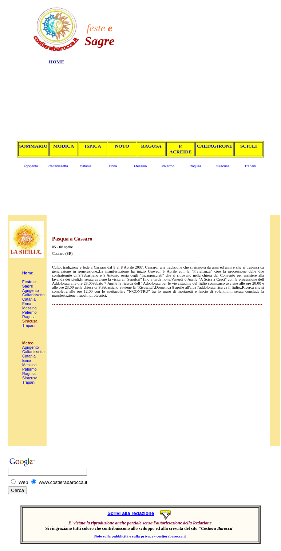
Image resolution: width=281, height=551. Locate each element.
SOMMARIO (33, 146)
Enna (113, 166)
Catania (85, 166)
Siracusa (222, 166)
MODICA (63, 146)
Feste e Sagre (29, 284)
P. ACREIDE (180, 149)
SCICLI (248, 146)
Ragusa (195, 166)
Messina (140, 166)
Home (27, 273)
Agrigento (31, 166)
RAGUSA (151, 146)
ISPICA (93, 146)
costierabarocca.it (171, 536)
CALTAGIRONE (215, 146)
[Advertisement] (199, 66)
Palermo (168, 166)
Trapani (250, 166)
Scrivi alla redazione (130, 513)
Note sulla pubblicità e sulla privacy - (125, 536)
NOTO (122, 146)
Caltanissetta (58, 166)
